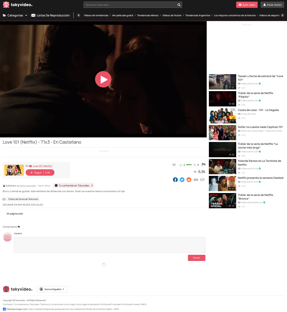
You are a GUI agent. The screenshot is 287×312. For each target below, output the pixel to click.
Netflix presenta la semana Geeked (256, 178)
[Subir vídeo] (247, 5)
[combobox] (133, 5)
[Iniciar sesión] (272, 5)
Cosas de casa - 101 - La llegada (258, 109)
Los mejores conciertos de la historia (234, 15)
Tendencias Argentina (197, 15)
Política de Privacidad (110, 301)
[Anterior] (78, 15)
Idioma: (52, 286)
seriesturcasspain (26, 186)
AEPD (116, 306)
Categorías (15, 15)
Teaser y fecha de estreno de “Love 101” (261, 77)
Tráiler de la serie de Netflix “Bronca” (256, 195)
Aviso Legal (69, 301)
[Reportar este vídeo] (203, 164)
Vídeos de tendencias (96, 15)
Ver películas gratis (122, 15)
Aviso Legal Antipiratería (87, 301)
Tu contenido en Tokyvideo (26, 301)
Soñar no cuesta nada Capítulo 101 (260, 126)
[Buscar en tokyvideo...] (179, 5)
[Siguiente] (282, 15)
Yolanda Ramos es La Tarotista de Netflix (260, 161)
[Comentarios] (109, 245)
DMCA (144, 301)
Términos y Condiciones (51, 301)
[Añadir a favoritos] (174, 164)
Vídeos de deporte (269, 15)
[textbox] (130, 5)
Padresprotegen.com (15, 306)
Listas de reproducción (50, 15)
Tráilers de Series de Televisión (23, 199)
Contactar (7, 301)
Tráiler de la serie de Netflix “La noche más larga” (258, 144)
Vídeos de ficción (172, 15)
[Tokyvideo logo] (17, 5)
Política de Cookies (131, 301)
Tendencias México (148, 15)
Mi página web (13, 213)
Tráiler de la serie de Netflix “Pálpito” (256, 94)
